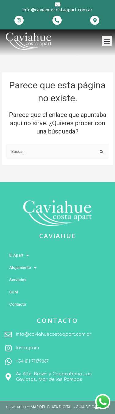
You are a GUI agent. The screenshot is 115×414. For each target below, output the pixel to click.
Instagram (27, 348)
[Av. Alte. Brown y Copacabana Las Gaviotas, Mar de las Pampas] (8, 377)
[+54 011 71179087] (8, 361)
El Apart (19, 255)
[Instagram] (8, 348)
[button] (107, 41)
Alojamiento (22, 268)
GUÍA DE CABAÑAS (92, 407)
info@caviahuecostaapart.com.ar (57, 10)
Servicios (17, 279)
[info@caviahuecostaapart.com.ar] (57, 4)
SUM (13, 292)
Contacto (17, 304)
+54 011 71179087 (32, 361)
